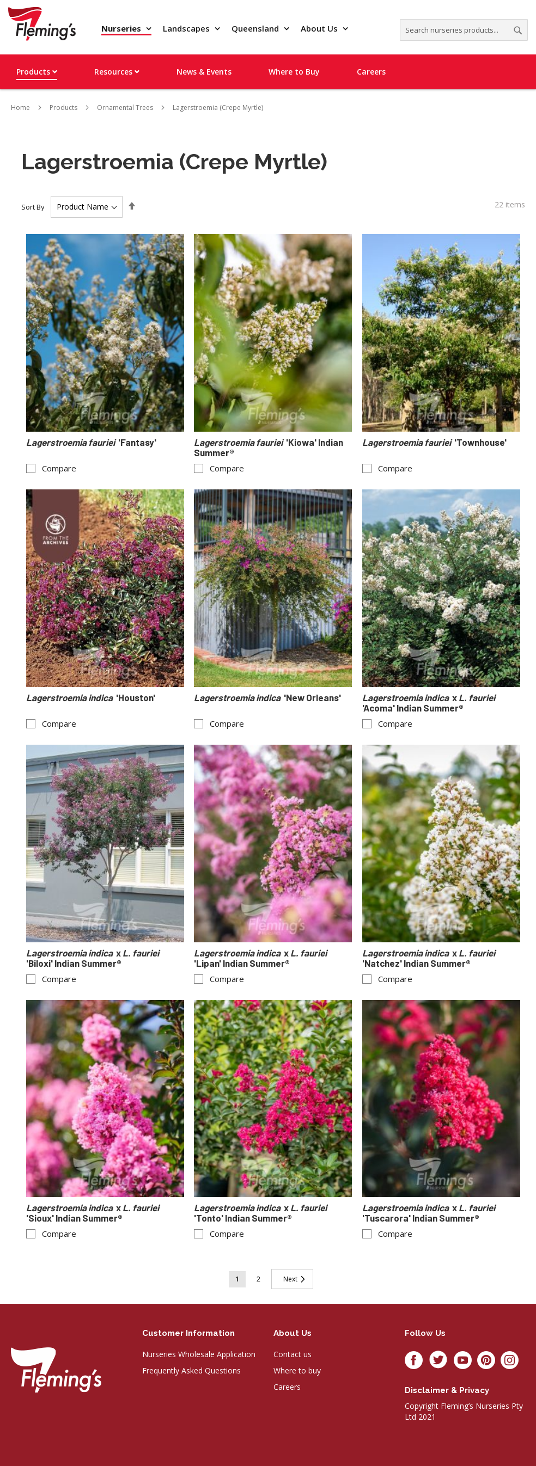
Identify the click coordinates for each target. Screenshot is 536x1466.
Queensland (256, 28)
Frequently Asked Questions (191, 1370)
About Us (320, 28)
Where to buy (297, 1370)
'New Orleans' (267, 697)
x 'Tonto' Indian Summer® (261, 1213)
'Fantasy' (91, 442)
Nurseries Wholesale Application (198, 1354)
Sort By (33, 207)
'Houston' (90, 697)
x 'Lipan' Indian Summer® (261, 958)
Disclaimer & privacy (447, 1390)
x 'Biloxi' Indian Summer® (93, 958)
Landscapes (187, 28)
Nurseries (122, 28)
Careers (287, 1387)
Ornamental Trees (125, 107)
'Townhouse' (434, 442)
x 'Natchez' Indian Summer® (429, 958)
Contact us (292, 1354)
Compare (59, 468)
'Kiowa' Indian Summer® (268, 447)
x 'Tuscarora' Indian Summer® (429, 1213)
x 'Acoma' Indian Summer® (429, 702)
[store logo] (42, 24)
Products (63, 107)
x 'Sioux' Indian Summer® (93, 1213)
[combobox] (464, 30)
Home (20, 107)
